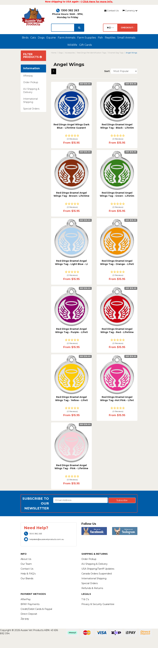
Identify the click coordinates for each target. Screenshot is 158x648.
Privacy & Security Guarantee (97, 604)
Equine (51, 37)
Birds (25, 37)
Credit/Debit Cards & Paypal (36, 609)
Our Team (26, 563)
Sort (106, 71)
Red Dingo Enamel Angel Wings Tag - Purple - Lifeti (71, 330)
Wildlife (72, 44)
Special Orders (31, 108)
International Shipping (30, 100)
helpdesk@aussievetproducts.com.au (44, 539)
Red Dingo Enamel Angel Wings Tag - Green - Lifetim (117, 194)
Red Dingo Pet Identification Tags (91, 53)
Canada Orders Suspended (96, 573)
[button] (71, 137)
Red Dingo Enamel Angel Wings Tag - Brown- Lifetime (71, 194)
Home (53, 53)
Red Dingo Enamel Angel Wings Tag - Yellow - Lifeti (71, 399)
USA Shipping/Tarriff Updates (97, 568)
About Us (26, 559)
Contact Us (111, 10)
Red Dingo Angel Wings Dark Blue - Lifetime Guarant (71, 126)
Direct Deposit (29, 613)
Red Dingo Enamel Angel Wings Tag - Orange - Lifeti (117, 262)
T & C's (85, 599)
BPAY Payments (30, 604)
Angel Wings (131, 53)
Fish (100, 37)
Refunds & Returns (92, 588)
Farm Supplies (86, 37)
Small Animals (126, 37)
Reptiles (110, 37)
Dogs (41, 37)
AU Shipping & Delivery (31, 90)
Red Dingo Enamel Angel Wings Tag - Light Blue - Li (71, 262)
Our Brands (27, 578)
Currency (129, 10)
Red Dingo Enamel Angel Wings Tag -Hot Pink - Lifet (117, 399)
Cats (33, 37)
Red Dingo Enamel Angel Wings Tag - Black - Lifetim (117, 126)
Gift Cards (85, 44)
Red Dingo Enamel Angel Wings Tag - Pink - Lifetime (71, 467)
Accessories (70, 53)
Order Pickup (30, 82)
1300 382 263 (67, 10)
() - (110, 27)
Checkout (127, 27)
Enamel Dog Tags (115, 53)
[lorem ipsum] (62, 28)
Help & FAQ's (28, 573)
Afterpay (28, 75)
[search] (79, 28)
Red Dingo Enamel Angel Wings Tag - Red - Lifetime (117, 330)
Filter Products (32, 56)
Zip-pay (25, 618)
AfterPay (26, 599)
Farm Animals (66, 37)
